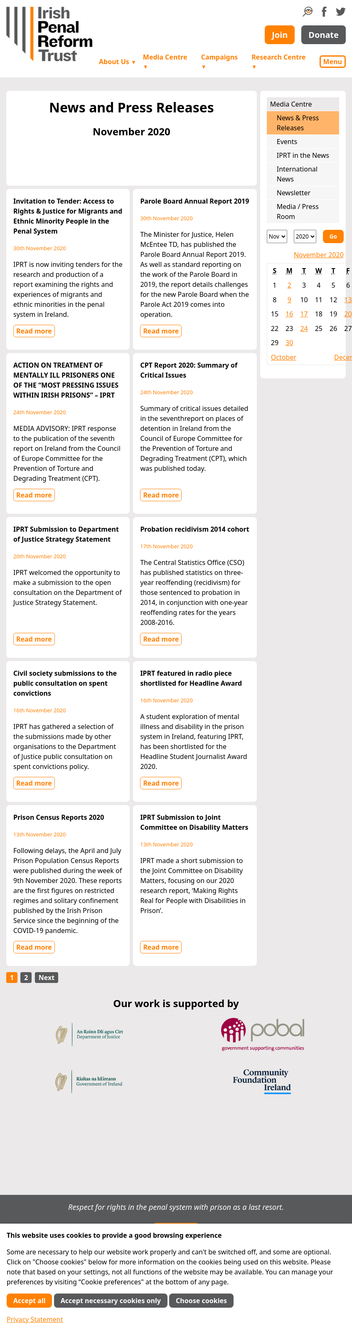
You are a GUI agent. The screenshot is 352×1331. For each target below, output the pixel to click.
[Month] (277, 236)
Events (287, 141)
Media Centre (165, 61)
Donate (323, 34)
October (283, 357)
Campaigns (219, 61)
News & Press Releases (298, 122)
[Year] (305, 236)
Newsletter (293, 192)
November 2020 (319, 254)
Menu (332, 61)
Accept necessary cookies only (111, 1300)
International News (297, 174)
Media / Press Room (298, 211)
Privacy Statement (35, 1319)
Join (280, 34)
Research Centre (278, 61)
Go (333, 236)
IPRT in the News (303, 155)
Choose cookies (201, 1300)
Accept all (29, 1300)
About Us (117, 61)
